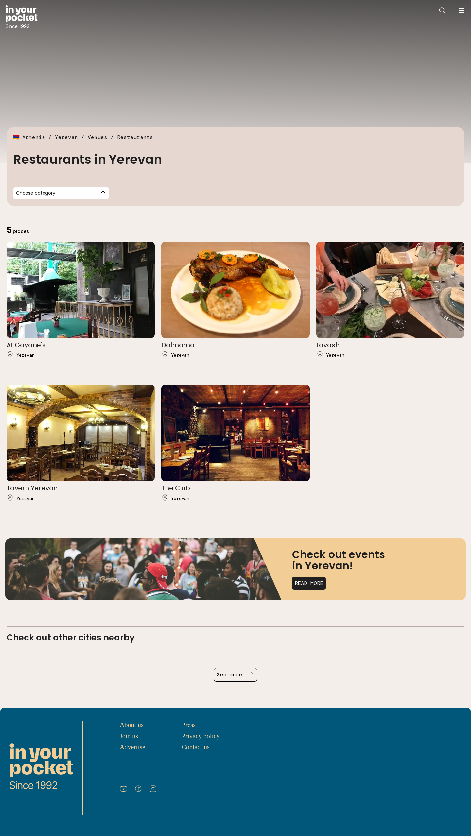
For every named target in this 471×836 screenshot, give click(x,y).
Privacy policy (201, 736)
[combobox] (61, 193)
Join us (129, 736)
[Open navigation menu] (462, 10)
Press (189, 724)
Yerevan (66, 137)
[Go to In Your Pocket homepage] (21, 17)
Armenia (33, 137)
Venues (97, 137)
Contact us (196, 747)
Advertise (132, 747)
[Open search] (442, 10)
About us (132, 724)
